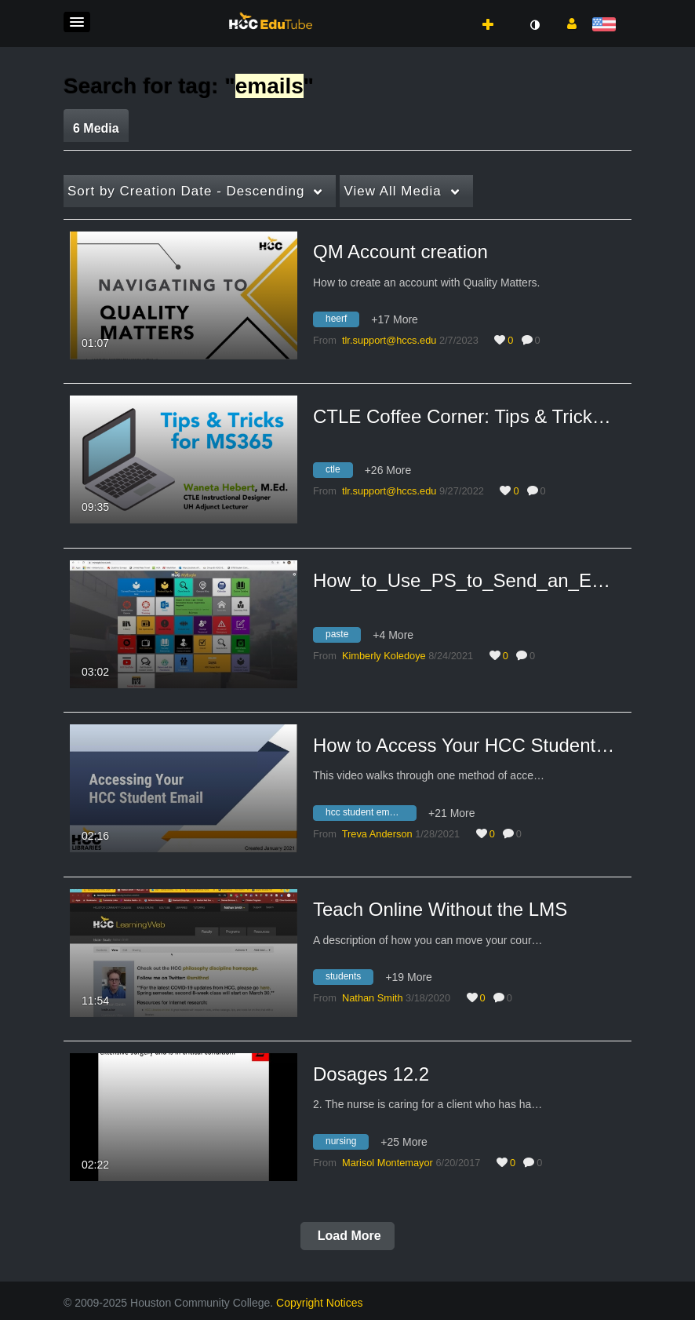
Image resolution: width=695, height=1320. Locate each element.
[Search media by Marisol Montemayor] (387, 1163)
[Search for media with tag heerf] (342, 321)
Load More (347, 1235)
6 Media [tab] (96, 128)
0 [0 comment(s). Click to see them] (540, 340)
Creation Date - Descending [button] (185, 191)
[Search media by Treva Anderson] (377, 834)
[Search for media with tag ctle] (339, 472)
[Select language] (606, 25)
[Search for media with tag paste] (343, 636)
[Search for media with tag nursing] (346, 1143)
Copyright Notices (319, 1302)
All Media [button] (392, 191)
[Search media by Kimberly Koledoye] (384, 656)
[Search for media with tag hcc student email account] (370, 814)
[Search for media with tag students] (349, 979)
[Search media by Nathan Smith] (372, 998)
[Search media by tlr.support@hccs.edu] (389, 340)
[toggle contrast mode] (534, 25)
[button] (77, 22)
